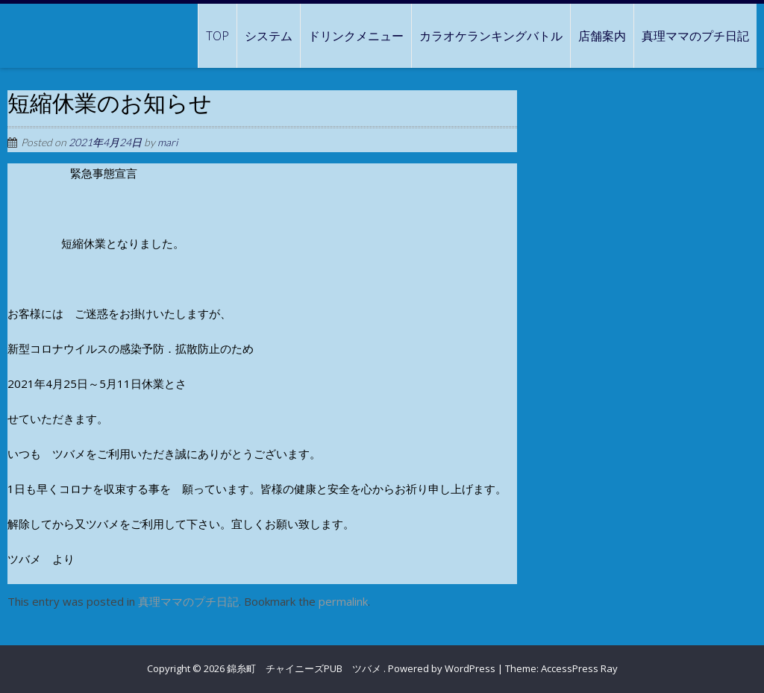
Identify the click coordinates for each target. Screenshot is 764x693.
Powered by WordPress (441, 668)
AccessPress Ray (579, 668)
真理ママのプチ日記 (695, 36)
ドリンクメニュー (356, 36)
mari (167, 142)
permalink (343, 601)
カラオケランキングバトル (491, 36)
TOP (217, 36)
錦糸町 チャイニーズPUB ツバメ (305, 668)
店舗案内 (602, 36)
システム (268, 36)
